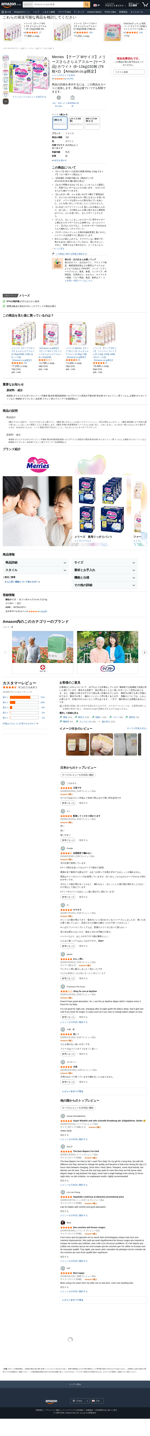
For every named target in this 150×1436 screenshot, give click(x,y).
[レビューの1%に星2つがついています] (24, 712)
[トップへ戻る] (75, 1387)
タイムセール (136, 12)
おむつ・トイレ (27, 48)
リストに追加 (121, 72)
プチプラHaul (64, 12)
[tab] (65, 717)
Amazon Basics (94, 12)
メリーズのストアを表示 (63, 75)
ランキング (79, 12)
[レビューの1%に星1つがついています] (24, 717)
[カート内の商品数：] (145, 4)
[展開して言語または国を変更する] (87, 1401)
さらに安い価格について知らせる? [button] (22, 582)
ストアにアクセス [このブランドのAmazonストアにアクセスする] (82, 541)
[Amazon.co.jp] (11, 4)
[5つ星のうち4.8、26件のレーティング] (100, 363)
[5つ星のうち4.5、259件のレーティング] (19, 363)
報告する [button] (83, 803)
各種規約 (89, 1410)
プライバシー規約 (52, 1410)
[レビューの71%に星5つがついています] (24, 697)
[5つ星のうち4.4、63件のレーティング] (73, 360)
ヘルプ (36, 12)
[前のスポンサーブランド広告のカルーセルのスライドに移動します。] (5, 652)
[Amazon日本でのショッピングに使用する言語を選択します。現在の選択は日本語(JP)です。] (96, 4)
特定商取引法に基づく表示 (106, 1410)
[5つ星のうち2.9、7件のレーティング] (45, 360)
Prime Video (110, 12)
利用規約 (39, 1410)
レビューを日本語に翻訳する (74, 1022)
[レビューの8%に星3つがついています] (24, 707)
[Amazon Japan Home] (51, 1402)
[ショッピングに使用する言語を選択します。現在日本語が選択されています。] (78, 1400)
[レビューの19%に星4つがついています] (24, 702)
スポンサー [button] (8, 627)
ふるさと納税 (48, 12)
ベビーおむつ (48, 48)
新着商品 (123, 12)
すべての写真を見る (136, 728)
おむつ (38, 48)
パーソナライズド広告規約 (73, 1410)
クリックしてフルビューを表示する (29, 97)
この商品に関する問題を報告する (69, 254)
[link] (28, 36)
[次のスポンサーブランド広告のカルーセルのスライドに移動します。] (144, 652)
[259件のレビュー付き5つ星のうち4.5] (85, 32)
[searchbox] (58, 4)
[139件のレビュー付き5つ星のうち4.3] (135, 32)
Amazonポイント (22, 12)
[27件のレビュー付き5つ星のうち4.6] (35, 32)
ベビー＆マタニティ (11, 48)
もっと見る (59, 248)
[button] (6, 12)
